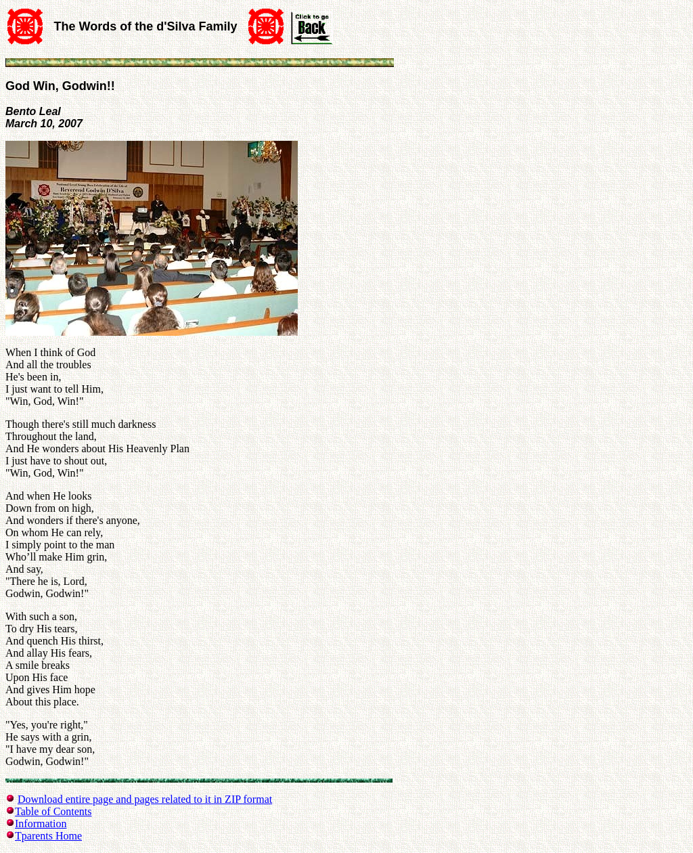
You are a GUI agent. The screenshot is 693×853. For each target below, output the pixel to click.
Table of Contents (53, 811)
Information (40, 823)
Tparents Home (48, 835)
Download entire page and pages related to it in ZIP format (145, 799)
